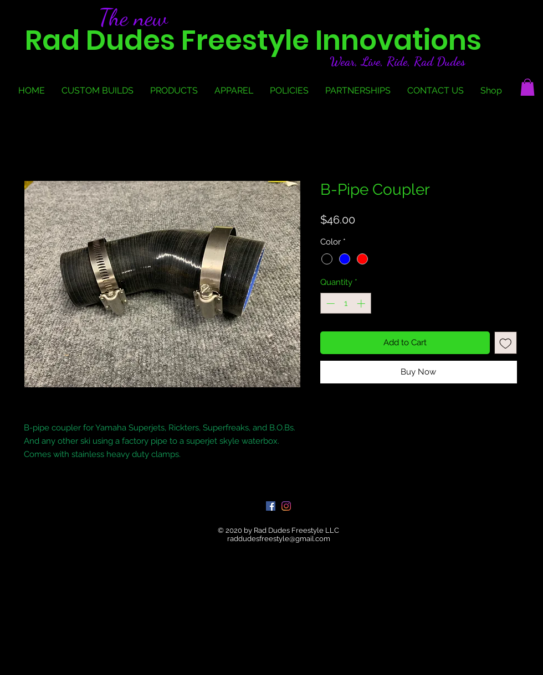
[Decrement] (329, 303)
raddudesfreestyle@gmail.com (278, 538)
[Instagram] (286, 506)
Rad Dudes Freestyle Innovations (253, 40)
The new (133, 17)
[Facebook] (270, 506)
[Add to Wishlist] (505, 342)
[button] (527, 87)
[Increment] (362, 303)
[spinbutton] (345, 303)
